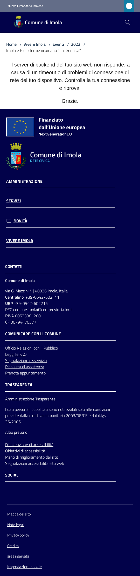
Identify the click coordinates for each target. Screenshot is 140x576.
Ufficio (11, 348)
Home (11, 44)
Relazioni (25, 348)
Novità (20, 220)
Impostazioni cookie (24, 567)
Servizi (13, 200)
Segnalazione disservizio (26, 360)
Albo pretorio (16, 432)
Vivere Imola (35, 44)
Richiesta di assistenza (24, 367)
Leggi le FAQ (16, 354)
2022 (75, 44)
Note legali (15, 525)
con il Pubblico (45, 348)
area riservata (18, 556)
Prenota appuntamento (25, 373)
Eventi (58, 44)
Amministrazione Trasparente (30, 399)
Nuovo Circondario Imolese (25, 6)
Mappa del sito (19, 514)
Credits (13, 546)
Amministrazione (24, 181)
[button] (127, 22)
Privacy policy (18, 535)
